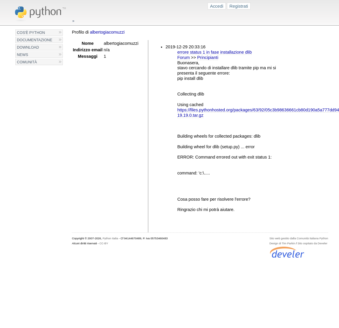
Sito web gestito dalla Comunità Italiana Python (298, 238)
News (22, 54)
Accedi (216, 6)
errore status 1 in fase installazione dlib (214, 52)
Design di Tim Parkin (282, 243)
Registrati (238, 6)
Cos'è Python (31, 32)
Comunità (27, 62)
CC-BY (103, 243)
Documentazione (34, 40)
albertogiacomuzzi (107, 32)
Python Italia (110, 238)
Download (28, 47)
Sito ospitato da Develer (312, 243)
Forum (183, 57)
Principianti (207, 57)
